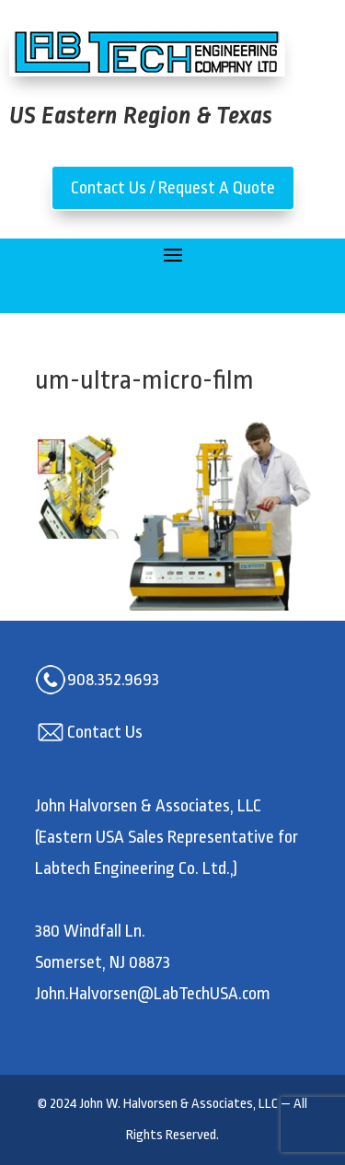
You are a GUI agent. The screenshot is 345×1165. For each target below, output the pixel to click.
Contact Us (105, 732)
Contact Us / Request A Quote (173, 188)
